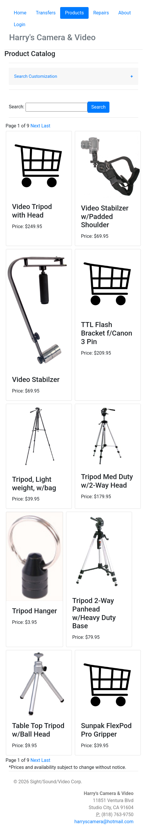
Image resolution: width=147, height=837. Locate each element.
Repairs (101, 13)
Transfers (45, 13)
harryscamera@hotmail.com (104, 821)
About (124, 13)
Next (35, 126)
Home (20, 13)
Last (45, 126)
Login (19, 24)
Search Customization (35, 76)
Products (76, 12)
